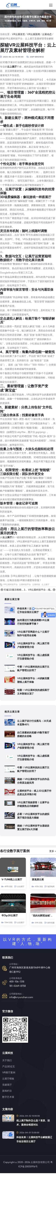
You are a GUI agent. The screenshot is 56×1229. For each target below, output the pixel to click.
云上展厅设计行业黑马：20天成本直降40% (34, 722)
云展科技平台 (25, 584)
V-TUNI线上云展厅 (11, 879)
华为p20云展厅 (9, 915)
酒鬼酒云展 (38, 879)
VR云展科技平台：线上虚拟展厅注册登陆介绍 (33, 657)
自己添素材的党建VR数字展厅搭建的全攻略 (33, 734)
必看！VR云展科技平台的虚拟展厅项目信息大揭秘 (33, 816)
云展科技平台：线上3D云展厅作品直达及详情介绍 (34, 792)
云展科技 (36, 584)
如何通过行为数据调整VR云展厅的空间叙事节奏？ (33, 622)
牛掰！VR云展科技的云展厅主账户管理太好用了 (33, 668)
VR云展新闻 (33, 34)
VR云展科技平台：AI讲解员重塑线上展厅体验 (33, 680)
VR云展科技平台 (10, 584)
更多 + (52, 851)
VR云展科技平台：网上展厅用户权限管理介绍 (33, 645)
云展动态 (47, 34)
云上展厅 (12, 66)
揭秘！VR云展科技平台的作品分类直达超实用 (33, 781)
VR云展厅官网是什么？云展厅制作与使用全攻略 (33, 633)
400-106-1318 (16, 981)
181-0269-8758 (17, 985)
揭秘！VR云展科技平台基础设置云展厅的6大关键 (33, 827)
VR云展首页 (18, 34)
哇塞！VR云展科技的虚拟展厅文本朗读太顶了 (33, 691)
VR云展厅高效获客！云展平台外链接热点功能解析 (33, 804)
